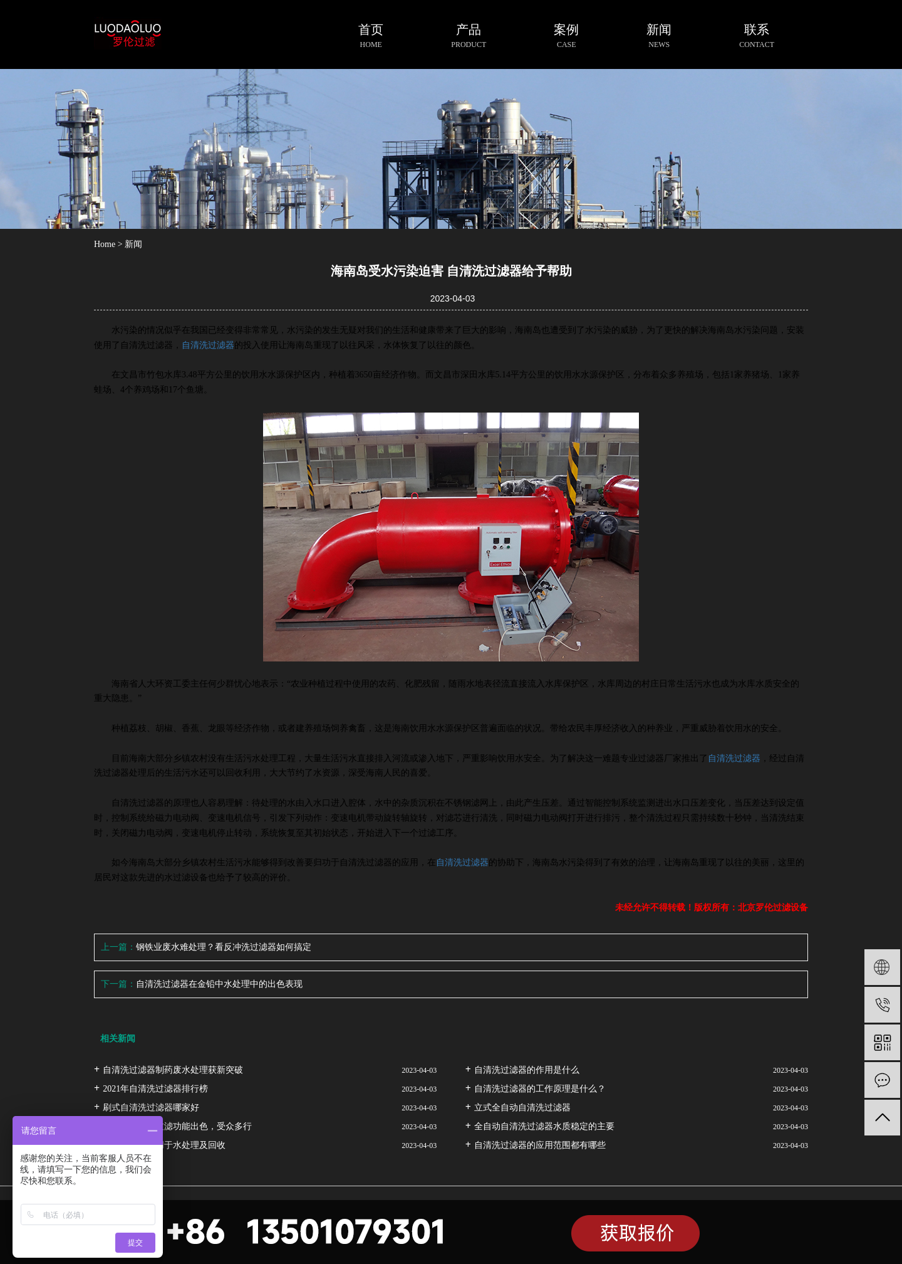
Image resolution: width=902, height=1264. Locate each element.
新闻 (133, 244)
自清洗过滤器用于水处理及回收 (164, 1145)
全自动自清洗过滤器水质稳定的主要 (544, 1126)
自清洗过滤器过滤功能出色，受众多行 (177, 1126)
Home (104, 244)
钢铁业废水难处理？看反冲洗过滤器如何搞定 (223, 947)
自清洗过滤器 (208, 345)
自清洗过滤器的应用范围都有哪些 (540, 1145)
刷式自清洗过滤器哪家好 (151, 1107)
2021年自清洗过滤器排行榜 (155, 1088)
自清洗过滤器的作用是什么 (526, 1070)
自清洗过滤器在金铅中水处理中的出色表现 (219, 984)
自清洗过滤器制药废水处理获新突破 (173, 1070)
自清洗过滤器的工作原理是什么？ (540, 1088)
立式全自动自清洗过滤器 (522, 1107)
